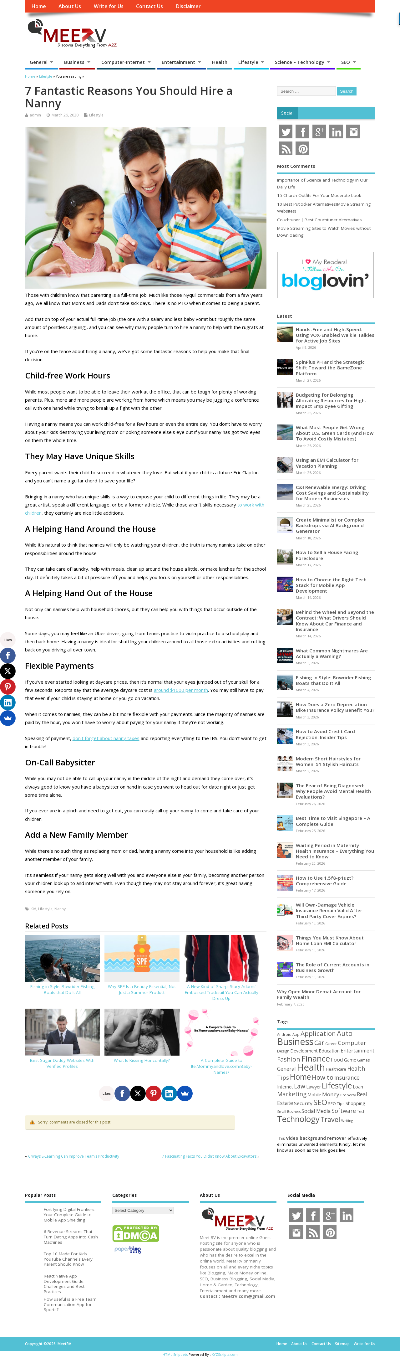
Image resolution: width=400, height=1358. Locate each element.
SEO (345, 62)
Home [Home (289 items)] (300, 1076)
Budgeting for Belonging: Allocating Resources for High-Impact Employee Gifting (331, 400)
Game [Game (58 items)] (350, 1060)
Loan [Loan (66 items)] (358, 1086)
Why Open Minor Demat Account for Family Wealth (319, 994)
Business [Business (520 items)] (295, 1041)
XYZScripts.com (225, 1354)
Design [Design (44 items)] (283, 1050)
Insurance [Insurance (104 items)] (347, 1077)
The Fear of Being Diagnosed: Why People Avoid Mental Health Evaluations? (333, 791)
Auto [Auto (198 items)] (344, 1033)
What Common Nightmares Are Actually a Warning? (332, 653)
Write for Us (109, 6)
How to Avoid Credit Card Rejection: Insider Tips (325, 734)
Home (38, 6)
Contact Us (149, 6)
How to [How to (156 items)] (322, 1077)
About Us (69, 6)
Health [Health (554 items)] (311, 1067)
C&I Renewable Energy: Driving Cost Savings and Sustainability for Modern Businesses (332, 493)
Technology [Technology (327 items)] (298, 1118)
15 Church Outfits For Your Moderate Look (319, 195)
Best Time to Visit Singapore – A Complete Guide (333, 821)
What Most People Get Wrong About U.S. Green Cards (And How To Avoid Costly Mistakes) (334, 433)
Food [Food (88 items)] (337, 1059)
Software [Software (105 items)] (344, 1110)
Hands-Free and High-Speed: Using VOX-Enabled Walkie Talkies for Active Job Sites (335, 335)
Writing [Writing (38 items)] (347, 1120)
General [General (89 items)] (286, 1068)
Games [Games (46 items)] (363, 1060)
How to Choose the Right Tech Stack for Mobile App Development (331, 585)
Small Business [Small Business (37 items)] (289, 1111)
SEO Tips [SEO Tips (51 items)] (336, 1103)
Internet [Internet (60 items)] (285, 1087)
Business (74, 62)
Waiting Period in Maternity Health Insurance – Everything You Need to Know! (335, 851)
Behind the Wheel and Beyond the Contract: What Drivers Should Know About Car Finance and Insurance (335, 620)
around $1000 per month (181, 690)
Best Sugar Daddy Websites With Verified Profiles (62, 1063)
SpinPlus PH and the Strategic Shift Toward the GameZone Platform (330, 367)
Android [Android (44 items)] (284, 1034)
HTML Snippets (175, 1354)
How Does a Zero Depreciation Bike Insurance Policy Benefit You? (335, 707)
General (39, 62)
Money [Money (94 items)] (330, 1094)
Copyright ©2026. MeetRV (48, 1343)
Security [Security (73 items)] (303, 1103)
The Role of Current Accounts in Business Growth (332, 967)
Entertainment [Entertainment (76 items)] (357, 1050)
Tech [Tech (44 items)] (361, 1111)
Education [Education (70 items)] (329, 1050)
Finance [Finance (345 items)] (315, 1058)
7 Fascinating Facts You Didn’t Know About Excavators (209, 1156)
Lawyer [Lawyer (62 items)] (313, 1087)
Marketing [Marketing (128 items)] (291, 1094)
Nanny (60, 909)
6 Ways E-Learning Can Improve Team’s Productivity (73, 1156)
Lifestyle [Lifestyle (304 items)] (337, 1085)
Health (219, 62)
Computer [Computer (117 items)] (352, 1043)
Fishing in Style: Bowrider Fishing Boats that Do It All (62, 989)
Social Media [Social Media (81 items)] (316, 1111)
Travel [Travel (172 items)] (330, 1119)
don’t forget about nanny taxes (106, 738)
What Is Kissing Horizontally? (142, 1060)
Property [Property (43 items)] (348, 1095)
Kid (33, 909)
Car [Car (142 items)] (319, 1042)
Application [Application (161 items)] (318, 1033)
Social (287, 113)
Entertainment (178, 62)
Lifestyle (248, 62)
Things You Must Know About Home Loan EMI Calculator (330, 940)
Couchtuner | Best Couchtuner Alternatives (319, 220)
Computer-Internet (123, 62)
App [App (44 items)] (296, 1034)
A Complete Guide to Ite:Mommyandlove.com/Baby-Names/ (221, 1066)
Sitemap (342, 1343)
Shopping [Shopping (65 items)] (355, 1103)
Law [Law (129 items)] (299, 1086)
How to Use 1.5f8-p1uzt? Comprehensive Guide (324, 881)
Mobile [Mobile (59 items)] (314, 1095)
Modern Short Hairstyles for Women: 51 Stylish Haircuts (328, 761)
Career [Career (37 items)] (331, 1044)
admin (35, 115)
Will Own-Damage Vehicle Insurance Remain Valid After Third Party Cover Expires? (329, 910)
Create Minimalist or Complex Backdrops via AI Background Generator (330, 525)
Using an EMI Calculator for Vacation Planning (327, 463)
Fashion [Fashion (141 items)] (288, 1059)
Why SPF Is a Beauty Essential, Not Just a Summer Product (142, 989)
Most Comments (296, 166)
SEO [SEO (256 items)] (320, 1102)
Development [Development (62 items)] (304, 1051)
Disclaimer (188, 6)
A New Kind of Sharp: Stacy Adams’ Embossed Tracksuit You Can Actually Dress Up (221, 992)
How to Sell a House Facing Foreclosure (327, 555)
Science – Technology (299, 62)
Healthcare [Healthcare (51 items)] (336, 1069)
